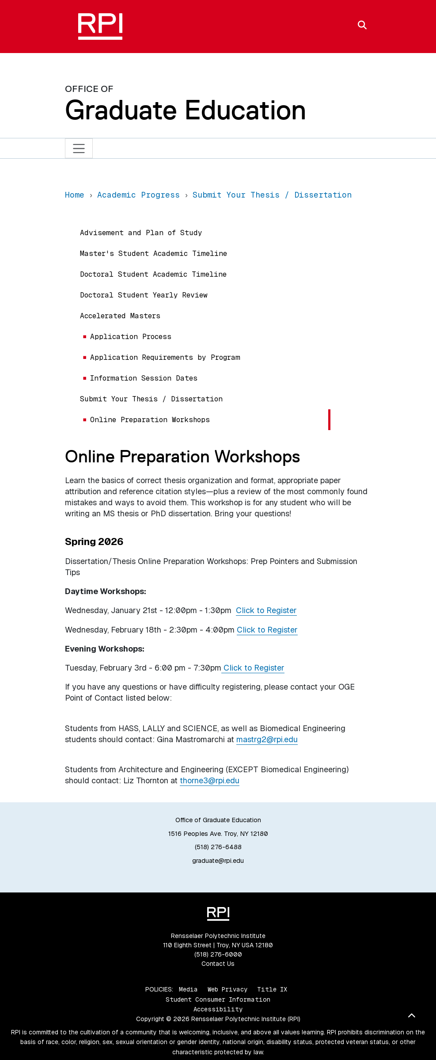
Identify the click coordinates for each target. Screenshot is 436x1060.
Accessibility (218, 1009)
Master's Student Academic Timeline (153, 253)
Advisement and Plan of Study (141, 232)
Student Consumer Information (218, 999)
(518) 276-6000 (218, 954)
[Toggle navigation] (79, 148)
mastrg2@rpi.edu (267, 739)
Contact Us (218, 964)
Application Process (130, 336)
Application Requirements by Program (165, 357)
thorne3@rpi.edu (209, 780)
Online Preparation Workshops (150, 419)
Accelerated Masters (120, 315)
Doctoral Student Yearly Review (144, 295)
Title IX (272, 989)
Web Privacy (227, 989)
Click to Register (266, 610)
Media (188, 989)
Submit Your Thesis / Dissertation (151, 399)
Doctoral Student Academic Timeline (153, 274)
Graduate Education (185, 109)
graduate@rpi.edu (218, 861)
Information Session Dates (143, 378)
